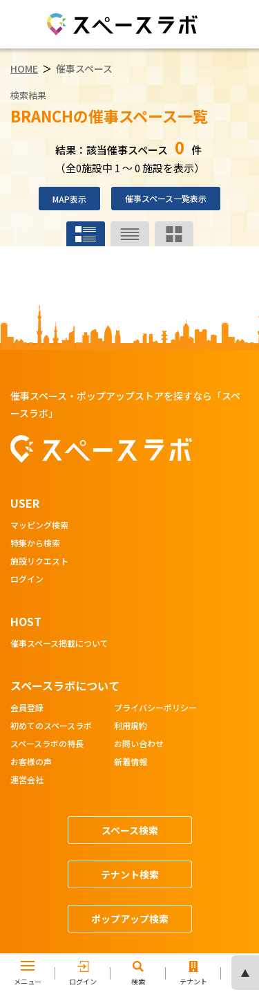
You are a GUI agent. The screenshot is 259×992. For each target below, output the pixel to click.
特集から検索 (35, 544)
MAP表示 (69, 199)
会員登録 (27, 708)
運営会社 (27, 780)
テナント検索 (130, 874)
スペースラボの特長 (47, 744)
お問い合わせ (139, 744)
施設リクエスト (39, 562)
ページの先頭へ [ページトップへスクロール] (245, 972)
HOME (24, 68)
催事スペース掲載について (59, 644)
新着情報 (130, 762)
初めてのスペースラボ (51, 726)
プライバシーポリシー (155, 708)
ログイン (27, 580)
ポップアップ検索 (130, 919)
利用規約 (130, 726)
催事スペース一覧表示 (166, 198)
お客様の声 (31, 762)
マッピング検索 (39, 526)
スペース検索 (130, 830)
